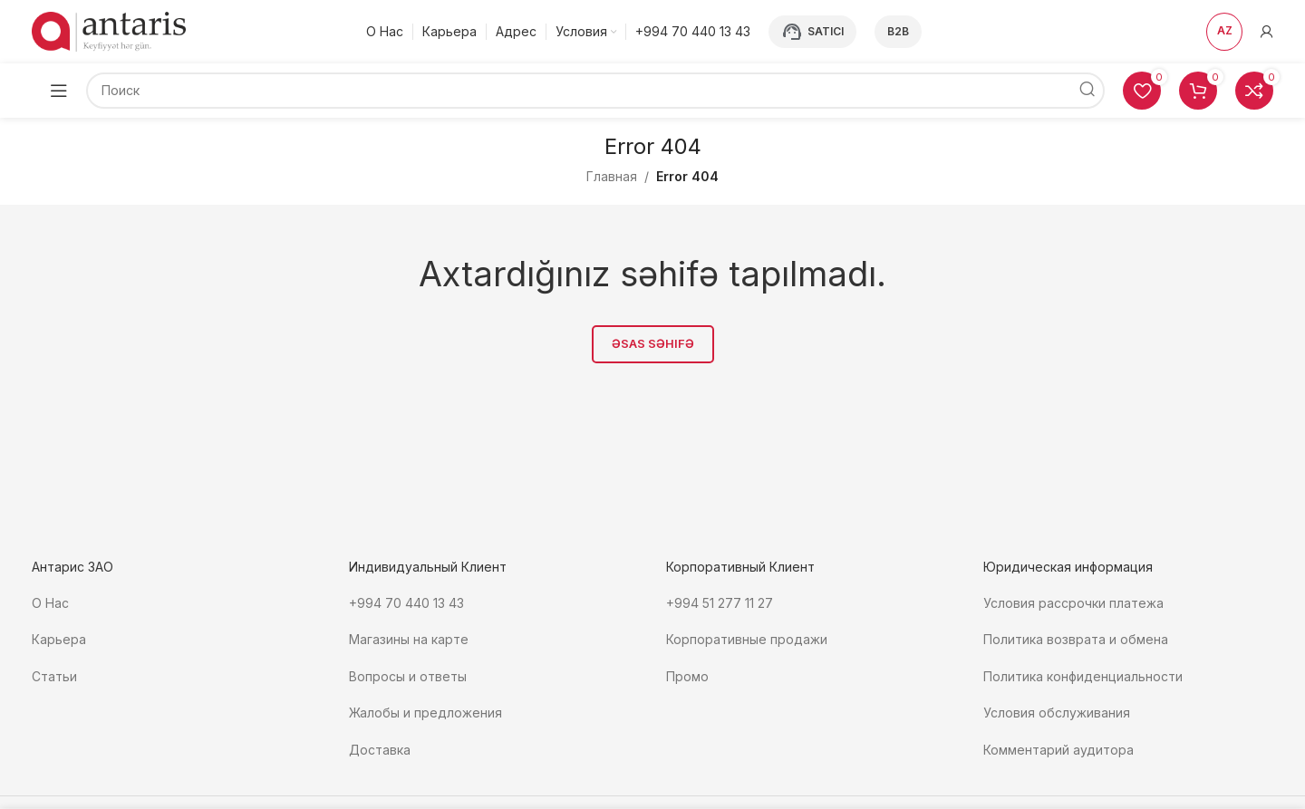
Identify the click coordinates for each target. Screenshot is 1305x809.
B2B (898, 31)
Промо (687, 674)
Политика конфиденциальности (1083, 674)
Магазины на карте (409, 639)
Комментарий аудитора (1058, 746)
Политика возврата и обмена (1075, 639)
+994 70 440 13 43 (406, 603)
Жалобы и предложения (425, 710)
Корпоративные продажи (746, 639)
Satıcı (812, 32)
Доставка (380, 746)
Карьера (59, 639)
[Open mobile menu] (59, 90)
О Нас (50, 603)
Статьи (54, 674)
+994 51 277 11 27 (719, 603)
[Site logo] (109, 30)
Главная (611, 176)
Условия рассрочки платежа (1073, 603)
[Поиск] (595, 90)
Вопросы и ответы (408, 674)
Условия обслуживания (1058, 710)
